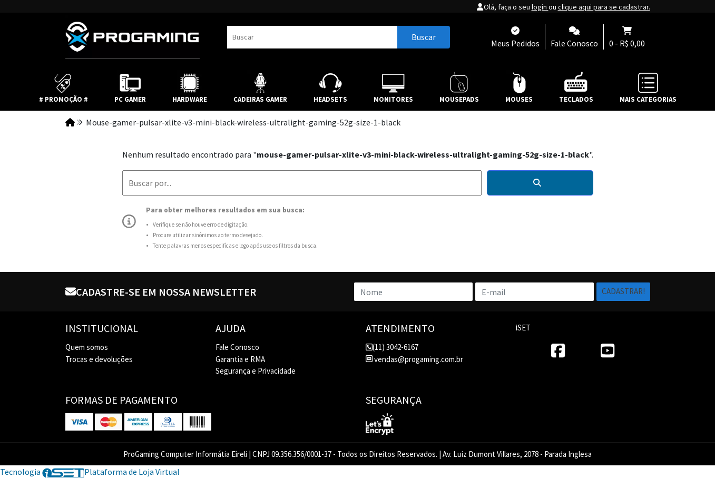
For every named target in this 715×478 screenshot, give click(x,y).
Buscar (424, 37)
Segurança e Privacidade (256, 371)
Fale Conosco (237, 347)
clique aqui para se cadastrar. (604, 7)
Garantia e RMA (240, 359)
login (540, 7)
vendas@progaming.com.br (414, 359)
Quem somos (86, 347)
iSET (523, 328)
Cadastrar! (623, 291)
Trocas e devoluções (99, 359)
